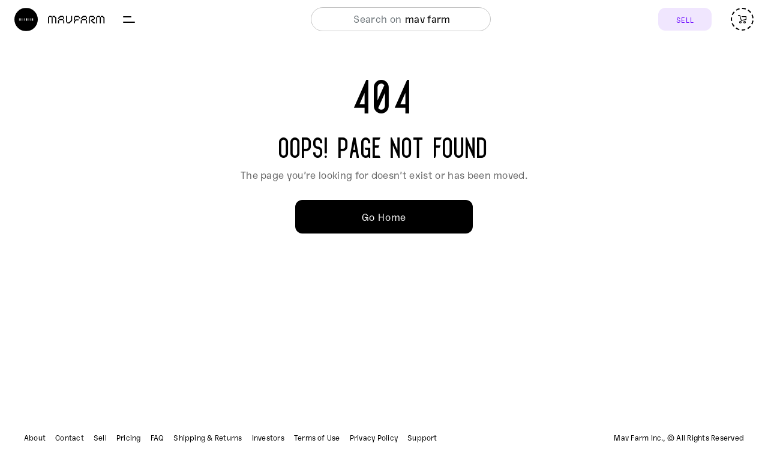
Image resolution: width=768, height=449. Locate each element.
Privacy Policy (374, 437)
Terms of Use (317, 437)
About (35, 437)
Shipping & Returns (207, 437)
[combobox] (397, 19)
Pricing (128, 437)
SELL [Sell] (685, 19)
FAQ (157, 437)
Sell (100, 437)
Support (422, 437)
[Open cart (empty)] (742, 19)
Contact (69, 437)
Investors (268, 437)
